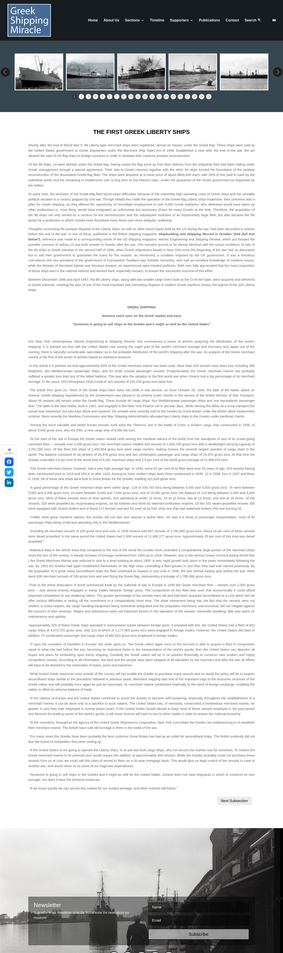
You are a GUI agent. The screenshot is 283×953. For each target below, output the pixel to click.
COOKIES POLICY (117, 933)
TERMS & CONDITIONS (84, 933)
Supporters (179, 20)
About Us (111, 20)
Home (93, 20)
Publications (209, 20)
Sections (132, 20)
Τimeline (157, 20)
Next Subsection (234, 760)
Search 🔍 (253, 20)
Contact (232, 20)
